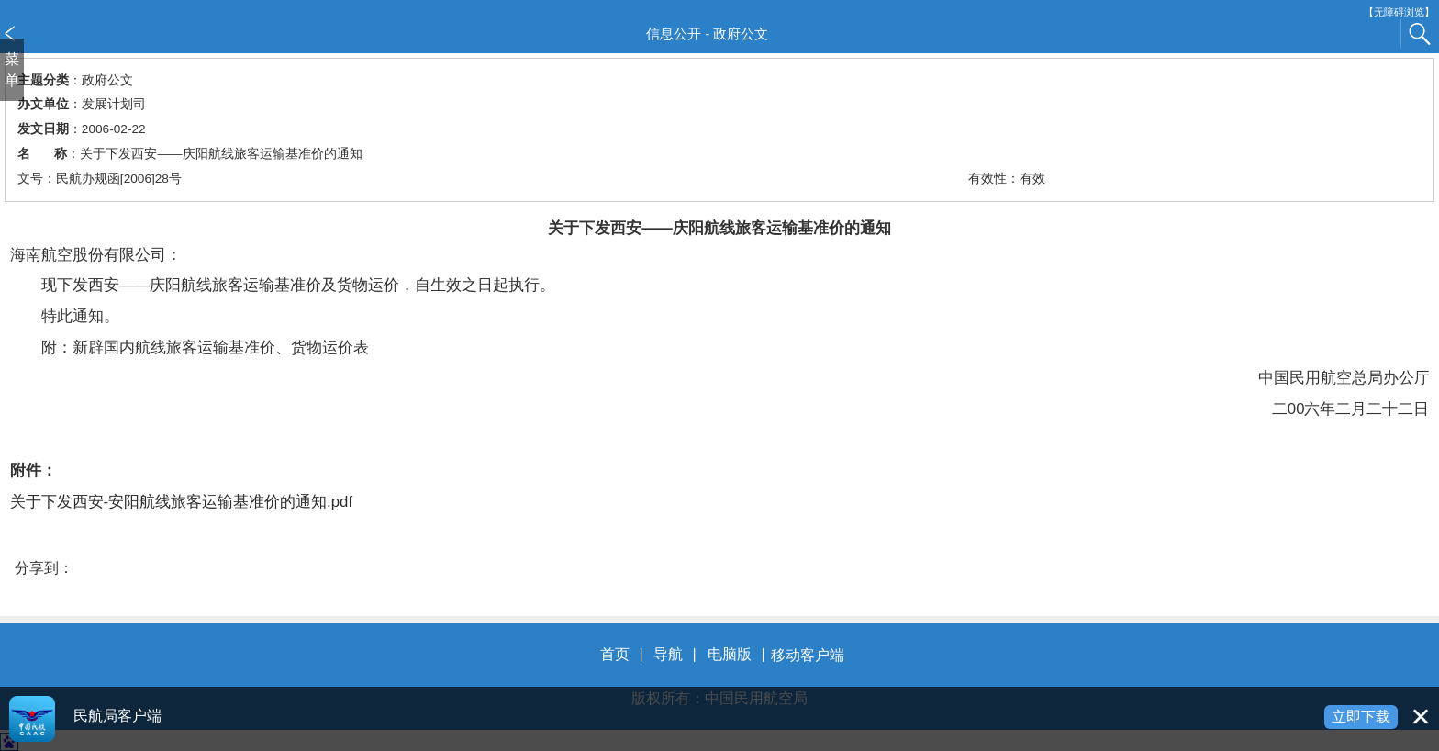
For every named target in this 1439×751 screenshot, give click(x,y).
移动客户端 (807, 655)
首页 (615, 655)
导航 (668, 655)
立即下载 (1361, 716)
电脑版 (730, 655)
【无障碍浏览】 (1399, 12)
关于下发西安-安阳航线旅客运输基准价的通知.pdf (181, 501)
